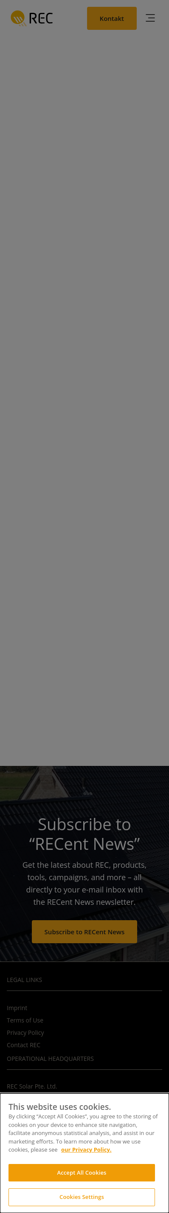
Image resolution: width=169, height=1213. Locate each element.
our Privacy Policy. (86, 1149)
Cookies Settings (81, 1197)
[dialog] (84, 1153)
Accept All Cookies (81, 1172)
